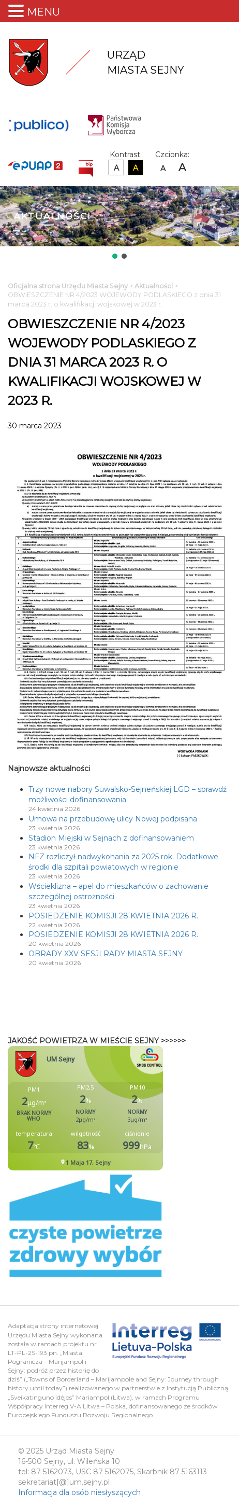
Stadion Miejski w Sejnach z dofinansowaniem (111, 838)
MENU (43, 12)
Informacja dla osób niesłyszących (79, 1492)
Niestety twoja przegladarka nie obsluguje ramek (111, 1108)
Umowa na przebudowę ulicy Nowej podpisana (112, 818)
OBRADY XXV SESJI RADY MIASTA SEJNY (105, 953)
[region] (119, 223)
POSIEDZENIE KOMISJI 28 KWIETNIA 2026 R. (113, 915)
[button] (114, 256)
